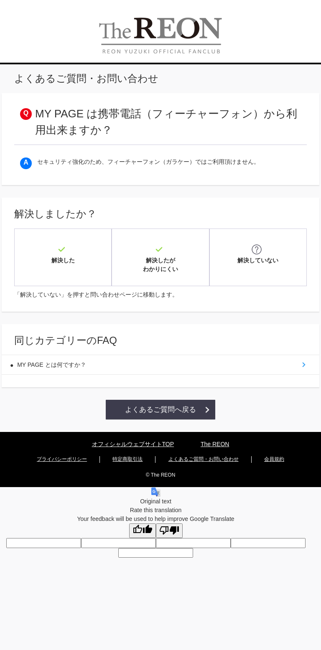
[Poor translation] (169, 515)
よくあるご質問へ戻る (160, 395)
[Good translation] (142, 515)
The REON (215, 430)
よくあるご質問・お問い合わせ (203, 444)
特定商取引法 (127, 444)
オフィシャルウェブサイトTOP (133, 430)
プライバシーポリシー (62, 444)
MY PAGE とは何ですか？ (54, 348)
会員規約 (274, 444)
